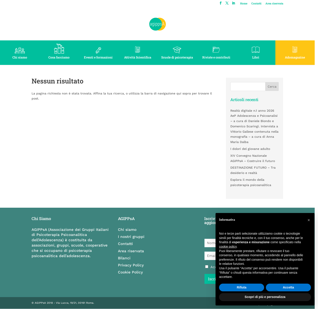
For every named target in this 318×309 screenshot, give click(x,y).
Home (246, 3)
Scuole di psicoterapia (179, 57)
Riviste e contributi (219, 57)
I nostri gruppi (132, 236)
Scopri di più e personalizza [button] (265, 297)
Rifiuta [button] (241, 287)
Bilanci (125, 258)
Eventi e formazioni (99, 57)
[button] (308, 220)
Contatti (259, 3)
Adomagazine (298, 57)
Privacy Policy (132, 265)
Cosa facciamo (59, 57)
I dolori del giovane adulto (253, 149)
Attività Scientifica (139, 57)
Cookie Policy (131, 272)
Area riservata (277, 3)
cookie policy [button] (228, 246)
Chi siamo (20, 57)
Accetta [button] (288, 287)
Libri (258, 57)
